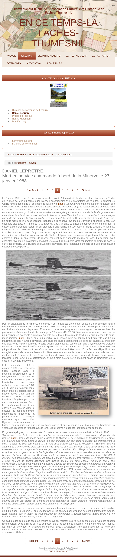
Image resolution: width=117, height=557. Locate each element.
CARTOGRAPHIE (101, 56)
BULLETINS (26, 56)
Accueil (10, 154)
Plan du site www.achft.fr (58, 552)
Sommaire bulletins (22, 141)
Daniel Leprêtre (20, 113)
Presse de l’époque (22, 116)
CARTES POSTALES (76, 56)
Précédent (32, 190)
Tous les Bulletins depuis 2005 (58, 132)
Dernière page (19, 121)
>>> (73, 78)
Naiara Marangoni (21, 118)
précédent (20, 163)
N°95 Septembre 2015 (58, 78)
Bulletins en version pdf (24, 143)
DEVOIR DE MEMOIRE (49, 56)
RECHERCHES (54, 63)
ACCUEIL (11, 56)
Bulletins (21, 154)
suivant (32, 163)
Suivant (86, 190)
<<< (44, 78)
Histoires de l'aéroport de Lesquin (30, 110)
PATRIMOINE (14, 63)
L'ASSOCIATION (34, 63)
